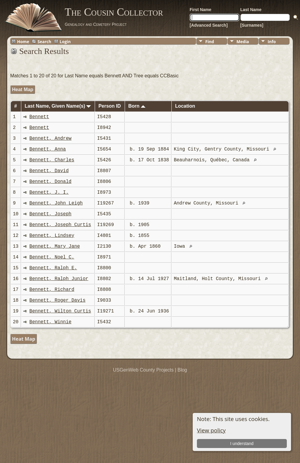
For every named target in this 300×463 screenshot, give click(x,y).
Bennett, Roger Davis (57, 300)
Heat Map (22, 89)
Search (44, 41)
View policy (211, 430)
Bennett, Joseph (50, 214)
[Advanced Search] (209, 25)
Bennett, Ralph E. (53, 268)
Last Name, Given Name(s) (58, 106)
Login (65, 41)
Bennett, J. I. (49, 192)
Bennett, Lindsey (51, 235)
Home (23, 41)
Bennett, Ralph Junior (58, 279)
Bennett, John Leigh (56, 203)
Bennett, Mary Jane (54, 246)
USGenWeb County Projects (143, 369)
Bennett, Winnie (50, 322)
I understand (242, 443)
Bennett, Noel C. (51, 257)
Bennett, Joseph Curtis (60, 225)
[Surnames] (251, 25)
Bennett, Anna (47, 149)
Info (272, 41)
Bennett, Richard (51, 289)
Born (136, 106)
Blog (182, 369)
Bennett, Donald (50, 181)
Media (242, 41)
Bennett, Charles (51, 160)
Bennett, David (49, 171)
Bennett (39, 117)
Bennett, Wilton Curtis (60, 311)
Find (209, 41)
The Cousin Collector (114, 12)
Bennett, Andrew (50, 138)
